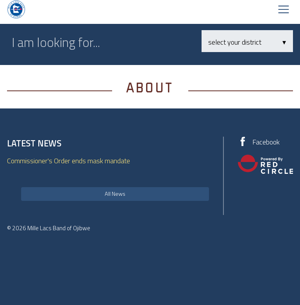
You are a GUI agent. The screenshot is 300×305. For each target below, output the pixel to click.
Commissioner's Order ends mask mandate (68, 160)
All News (115, 193)
